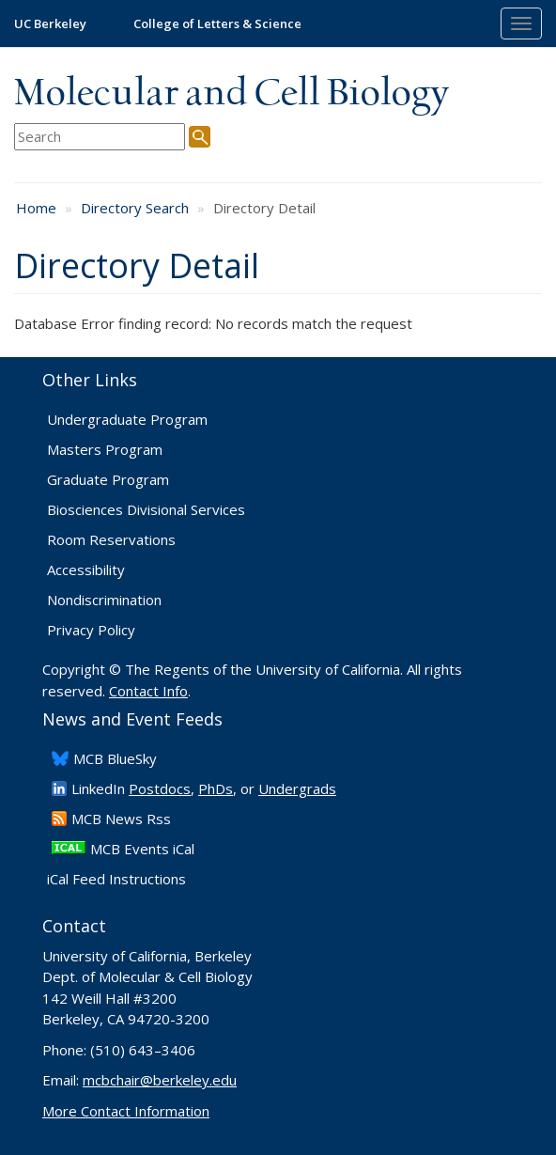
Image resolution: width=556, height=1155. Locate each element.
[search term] (99, 136)
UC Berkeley (50, 23)
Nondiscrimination (104, 599)
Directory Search (135, 207)
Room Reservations (111, 539)
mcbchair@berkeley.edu (160, 1079)
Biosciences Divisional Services (146, 509)
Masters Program (104, 449)
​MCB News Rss (121, 818)
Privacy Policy (91, 629)
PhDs (215, 788)
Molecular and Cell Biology (231, 94)
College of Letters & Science (217, 23)
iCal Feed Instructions (116, 878)
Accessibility (86, 569)
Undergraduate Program (127, 419)
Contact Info (148, 690)
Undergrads (297, 788)
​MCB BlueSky (115, 758)
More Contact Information (125, 1110)
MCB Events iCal (142, 848)
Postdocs (160, 788)
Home (36, 207)
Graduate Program (108, 479)
